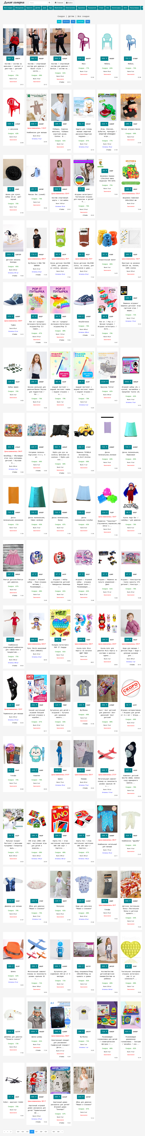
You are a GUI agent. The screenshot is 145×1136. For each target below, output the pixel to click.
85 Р (11, 770)
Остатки (66, 21)
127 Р (128, 770)
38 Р (11, 189)
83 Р (58, 254)
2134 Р (104, 382)
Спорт (101, 8)
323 (18, 1131)
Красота (29, 8)
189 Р (81, 640)
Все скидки (8, 8)
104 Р (81, 836)
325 (27, 1131)
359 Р (10, 447)
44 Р (58, 316)
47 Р (34, 316)
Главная (59, 3)
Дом (44, 8)
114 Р (105, 512)
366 (58, 1131)
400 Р (57, 1097)
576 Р (10, 316)
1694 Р (34, 1032)
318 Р (128, 836)
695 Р (34, 640)
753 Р (128, 59)
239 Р (128, 640)
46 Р (105, 316)
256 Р (34, 382)
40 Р (128, 512)
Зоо (107, 8)
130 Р (128, 189)
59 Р (105, 901)
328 (41, 1131)
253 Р (57, 189)
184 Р (105, 640)
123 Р (10, 382)
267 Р (10, 574)
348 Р (57, 1032)
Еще (88, 21)
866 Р (128, 901)
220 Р (81, 901)
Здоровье (81, 8)
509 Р (34, 1097)
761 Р (81, 124)
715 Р (104, 447)
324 (23, 1131)
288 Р (104, 836)
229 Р (57, 901)
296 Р (81, 1032)
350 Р (104, 705)
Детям (37, 8)
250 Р (34, 966)
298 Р (81, 447)
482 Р (81, 966)
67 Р (105, 254)
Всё (59, 21)
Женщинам (19, 8)
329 (46, 1131)
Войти (69, 3)
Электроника (70, 8)
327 (36, 1131)
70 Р (11, 836)
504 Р (57, 59)
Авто (125, 8)
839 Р (81, 59)
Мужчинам (59, 8)
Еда (50, 8)
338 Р (57, 966)
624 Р (128, 1032)
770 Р (10, 640)
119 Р (57, 705)
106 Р (128, 124)
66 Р (58, 382)
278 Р (81, 770)
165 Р (128, 254)
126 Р (34, 770)
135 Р (128, 298)
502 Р (10, 59)
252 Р (34, 705)
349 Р (104, 770)
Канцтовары (134, 8)
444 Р (81, 316)
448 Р (104, 966)
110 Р (10, 705)
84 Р (105, 171)
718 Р (104, 1032)
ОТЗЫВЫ (61, 82)
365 (54, 1131)
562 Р (57, 447)
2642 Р (128, 382)
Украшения (92, 8)
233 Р (57, 770)
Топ (73, 21)
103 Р (81, 705)
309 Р (10, 966)
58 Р (58, 640)
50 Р (128, 705)
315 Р (104, 124)
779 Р (34, 254)
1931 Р (10, 254)
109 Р (57, 836)
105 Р (57, 124)
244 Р (34, 901)
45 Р (128, 966)
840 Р (34, 124)
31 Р (81, 189)
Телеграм (80, 21)
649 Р (10, 124)
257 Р (34, 189)
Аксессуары (116, 8)
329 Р (34, 447)
